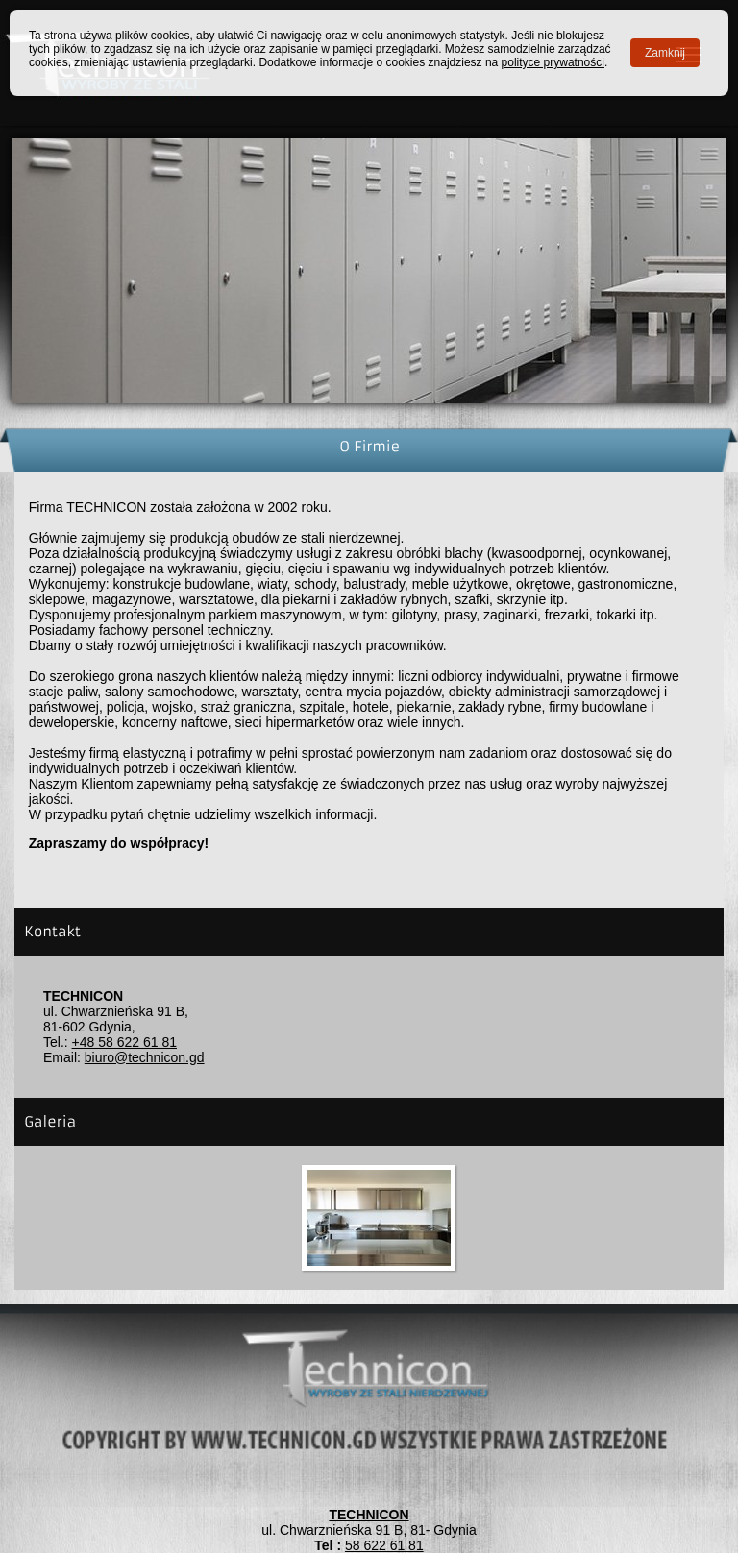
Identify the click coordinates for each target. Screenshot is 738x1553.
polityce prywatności (553, 62)
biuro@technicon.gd (145, 1057)
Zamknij (665, 53)
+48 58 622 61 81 (124, 1042)
